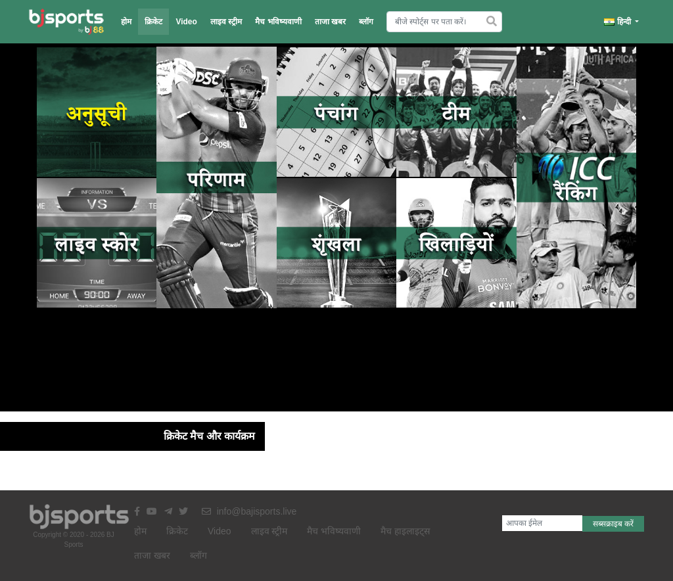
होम (126, 21)
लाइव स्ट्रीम (226, 21)
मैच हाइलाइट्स (405, 531)
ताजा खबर (330, 21)
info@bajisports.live (249, 511)
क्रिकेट (153, 21)
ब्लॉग (366, 21)
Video (186, 21)
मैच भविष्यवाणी (278, 21)
